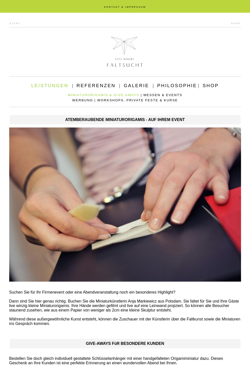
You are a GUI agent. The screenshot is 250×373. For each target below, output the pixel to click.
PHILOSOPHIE (177, 85)
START (15, 23)
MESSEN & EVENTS (162, 95)
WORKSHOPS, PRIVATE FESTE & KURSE (137, 100)
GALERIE (136, 85)
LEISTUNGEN (49, 85)
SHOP (236, 23)
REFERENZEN (96, 85)
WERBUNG (82, 100)
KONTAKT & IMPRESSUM (125, 7)
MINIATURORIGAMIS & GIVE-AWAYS (103, 95)
